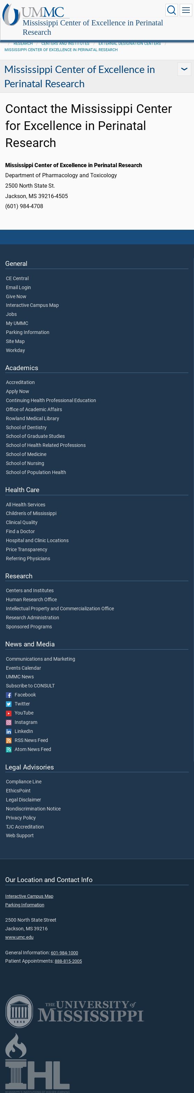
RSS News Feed (27, 740)
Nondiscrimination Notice (33, 809)
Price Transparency (26, 550)
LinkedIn (19, 731)
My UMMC (17, 323)
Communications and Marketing (40, 659)
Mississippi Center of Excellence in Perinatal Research (93, 27)
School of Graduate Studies (35, 436)
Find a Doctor (20, 532)
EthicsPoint (18, 791)
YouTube (19, 713)
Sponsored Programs (29, 627)
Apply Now (17, 391)
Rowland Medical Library (32, 419)
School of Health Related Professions (46, 445)
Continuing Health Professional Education (51, 400)
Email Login (18, 288)
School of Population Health (36, 472)
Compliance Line (23, 782)
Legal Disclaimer (23, 800)
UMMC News (20, 677)
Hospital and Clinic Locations (37, 541)
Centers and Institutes (65, 43)
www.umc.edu (19, 937)
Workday (15, 350)
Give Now (16, 297)
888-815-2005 (68, 961)
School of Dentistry (26, 428)
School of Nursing (25, 463)
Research (23, 43)
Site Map (15, 341)
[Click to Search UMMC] (171, 10)
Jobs (11, 314)
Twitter (18, 704)
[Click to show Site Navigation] (186, 10)
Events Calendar (23, 668)
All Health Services (25, 505)
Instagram (21, 722)
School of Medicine (26, 454)
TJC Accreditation (25, 827)
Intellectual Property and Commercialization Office (60, 609)
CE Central (17, 279)
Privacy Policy (21, 818)
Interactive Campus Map (32, 305)
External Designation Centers (130, 43)
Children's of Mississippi (31, 513)
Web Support (20, 836)
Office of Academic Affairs (34, 410)
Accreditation (20, 382)
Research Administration (32, 618)
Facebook (21, 695)
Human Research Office (31, 600)
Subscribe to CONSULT (30, 686)
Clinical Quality (22, 522)
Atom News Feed (28, 749)
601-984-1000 (64, 952)
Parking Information (27, 332)
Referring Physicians (28, 559)
